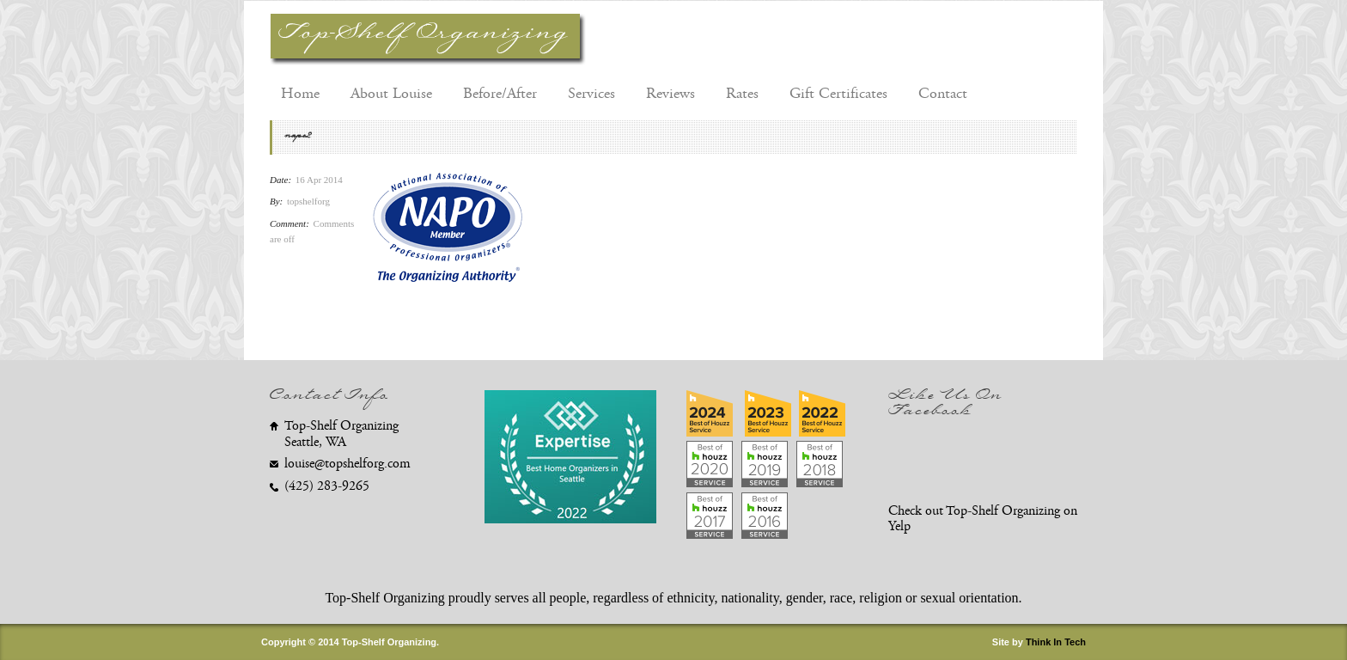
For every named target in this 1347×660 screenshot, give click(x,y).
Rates (742, 93)
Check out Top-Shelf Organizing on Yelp (982, 519)
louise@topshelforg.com (347, 464)
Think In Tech (1056, 642)
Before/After (500, 93)
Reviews (670, 93)
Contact (942, 93)
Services (591, 93)
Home (300, 93)
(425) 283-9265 (326, 486)
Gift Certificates (838, 93)
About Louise (391, 93)
